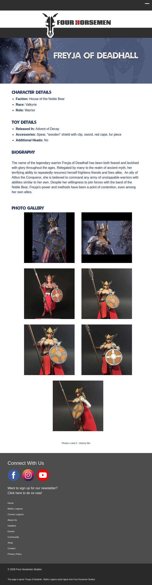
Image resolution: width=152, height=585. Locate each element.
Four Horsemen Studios (76, 25)
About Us (12, 520)
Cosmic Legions (16, 514)
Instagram (28, 475)
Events (11, 531)
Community (13, 537)
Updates (12, 525)
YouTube (43, 475)
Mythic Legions (15, 508)
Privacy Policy (15, 554)
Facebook (13, 475)
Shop (10, 542)
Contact (12, 548)
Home (11, 503)
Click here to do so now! (25, 493)
